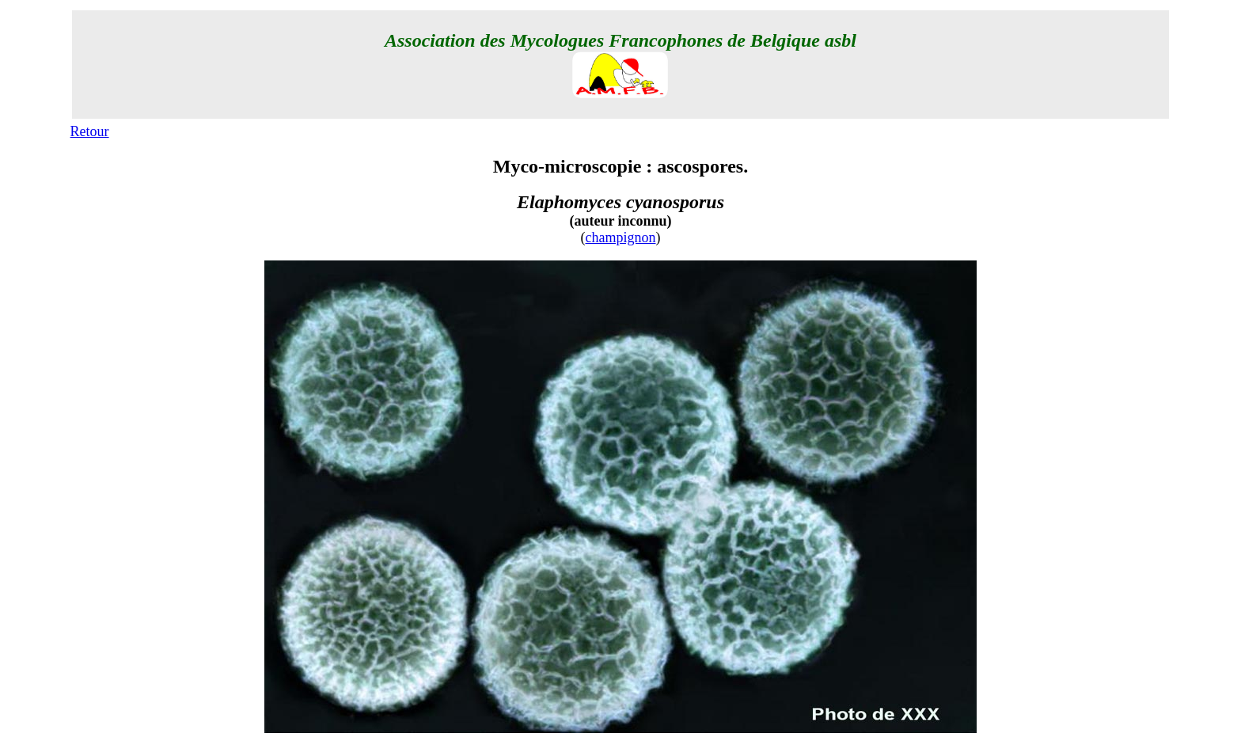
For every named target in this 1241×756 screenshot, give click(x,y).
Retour (89, 131)
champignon (621, 237)
